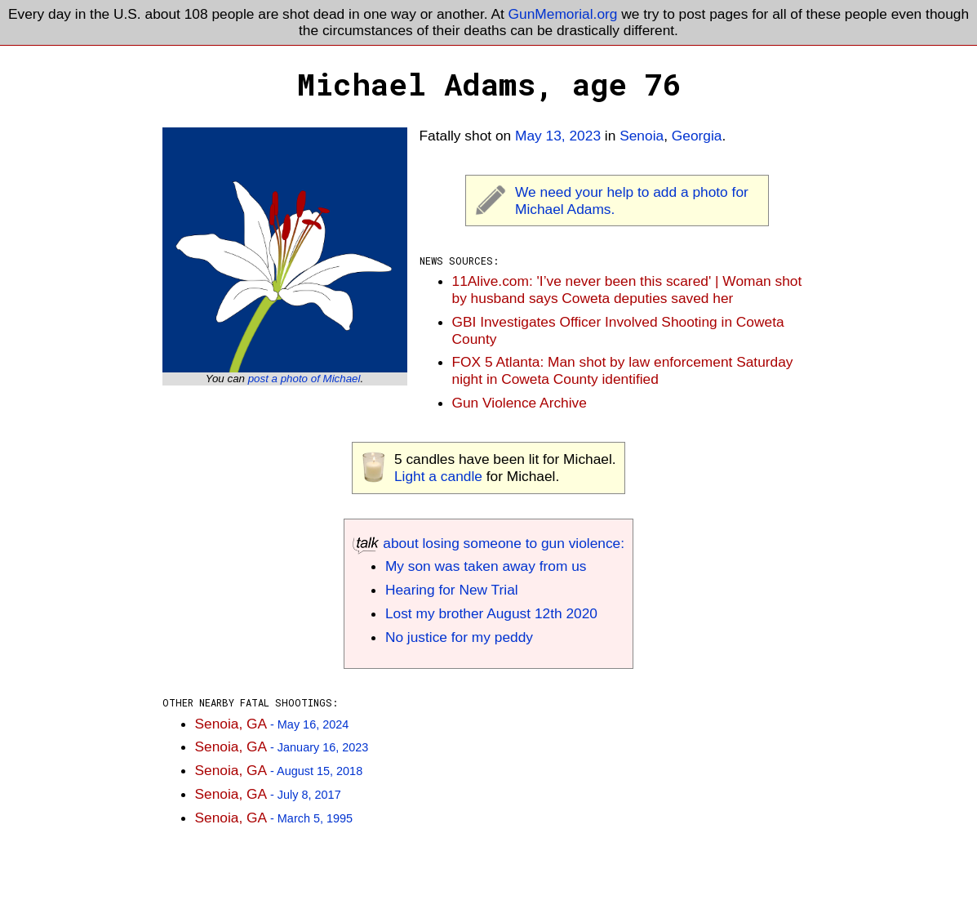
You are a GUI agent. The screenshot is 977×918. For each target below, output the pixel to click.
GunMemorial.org (563, 14)
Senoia (642, 135)
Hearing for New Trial (451, 590)
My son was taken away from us (486, 566)
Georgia (697, 135)
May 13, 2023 (558, 135)
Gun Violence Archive (519, 402)
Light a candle (438, 476)
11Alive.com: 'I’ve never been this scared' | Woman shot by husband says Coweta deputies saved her (627, 289)
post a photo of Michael (304, 378)
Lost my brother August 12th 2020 (491, 613)
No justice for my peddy (459, 637)
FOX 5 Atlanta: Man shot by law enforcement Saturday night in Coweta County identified (622, 370)
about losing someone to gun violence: (488, 543)
